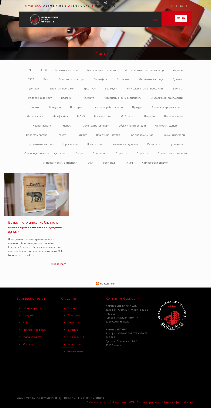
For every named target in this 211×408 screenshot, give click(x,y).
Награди (149, 116)
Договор (178, 79)
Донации (34, 88)
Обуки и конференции (132, 125)
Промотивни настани (41, 144)
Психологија (94, 144)
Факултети (29, 315)
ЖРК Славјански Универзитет (144, 88)
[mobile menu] (155, 19)
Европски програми (62, 88)
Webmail (28, 344)
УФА (90, 162)
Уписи (71, 308)
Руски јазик (176, 144)
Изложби (66, 97)
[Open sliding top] (105, 4)
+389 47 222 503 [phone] (80, 5)
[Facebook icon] (172, 6)
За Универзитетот (34, 308)
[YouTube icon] (176, 6)
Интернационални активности (122, 97)
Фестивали (109, 162)
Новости (68, 125)
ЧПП (25, 322)
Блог (46, 79)
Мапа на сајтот (32, 336)
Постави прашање (34, 329)
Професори (70, 144)
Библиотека (74, 344)
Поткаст (82, 134)
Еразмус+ (90, 88)
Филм (129, 162)
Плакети (62, 134)
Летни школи (35, 116)
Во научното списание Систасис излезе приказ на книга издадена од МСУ (35, 227)
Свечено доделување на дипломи (45, 153)
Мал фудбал (60, 116)
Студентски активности (172, 153)
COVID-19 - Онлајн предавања (59, 69)
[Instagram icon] (186, 6)
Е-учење (72, 329)
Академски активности (101, 69)
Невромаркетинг (43, 125)
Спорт (79, 153)
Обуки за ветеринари (96, 125)
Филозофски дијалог (155, 162)
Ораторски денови (166, 125)
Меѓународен (102, 116)
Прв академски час (141, 134)
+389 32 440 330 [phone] (56, 5)
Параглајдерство (36, 134)
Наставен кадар (174, 116)
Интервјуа (88, 97)
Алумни (178, 69)
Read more (59, 263)
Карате (35, 107)
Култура (137, 107)
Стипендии (99, 153)
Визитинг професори (71, 79)
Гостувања (123, 79)
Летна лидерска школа (166, 107)
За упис (177, 88)
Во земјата (100, 79)
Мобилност (128, 116)
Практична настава (108, 134)
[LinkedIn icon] (181, 6)
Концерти (76, 107)
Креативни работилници (107, 107)
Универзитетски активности (60, 162)
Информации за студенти (167, 97)
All (30, 69)
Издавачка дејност (40, 97)
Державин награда (151, 79)
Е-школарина (75, 336)
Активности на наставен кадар (144, 69)
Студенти (121, 153)
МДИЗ (81, 116)
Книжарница (75, 351)
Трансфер (73, 315)
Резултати (153, 144)
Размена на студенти (125, 144)
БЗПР (31, 79)
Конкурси (55, 107)
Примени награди (174, 134)
